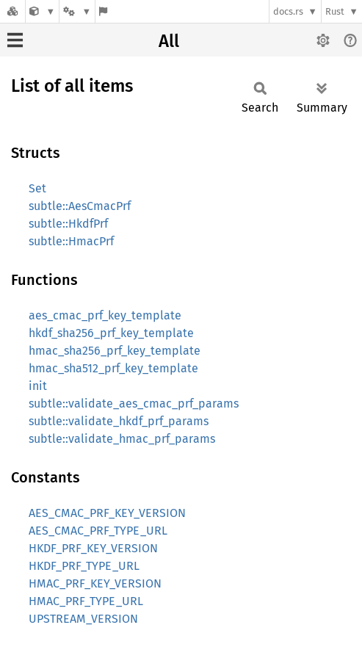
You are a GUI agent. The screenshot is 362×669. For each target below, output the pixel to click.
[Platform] (77, 11)
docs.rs (288, 11)
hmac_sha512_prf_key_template (113, 368)
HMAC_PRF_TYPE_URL (86, 601)
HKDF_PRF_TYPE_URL (84, 566)
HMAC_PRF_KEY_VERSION (95, 583)
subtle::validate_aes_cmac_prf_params (134, 404)
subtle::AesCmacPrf (80, 206)
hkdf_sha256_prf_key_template (111, 333)
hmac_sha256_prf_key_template (114, 351)
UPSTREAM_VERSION (83, 619)
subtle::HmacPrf (71, 241)
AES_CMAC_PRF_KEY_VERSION (107, 513)
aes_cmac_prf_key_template (105, 315)
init (38, 386)
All (169, 41)
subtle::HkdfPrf (68, 224)
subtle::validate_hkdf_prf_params (119, 421)
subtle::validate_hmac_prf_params (122, 439)
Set (37, 188)
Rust (334, 11)
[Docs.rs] (12, 11)
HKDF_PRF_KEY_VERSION (93, 548)
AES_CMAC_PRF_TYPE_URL (98, 531)
